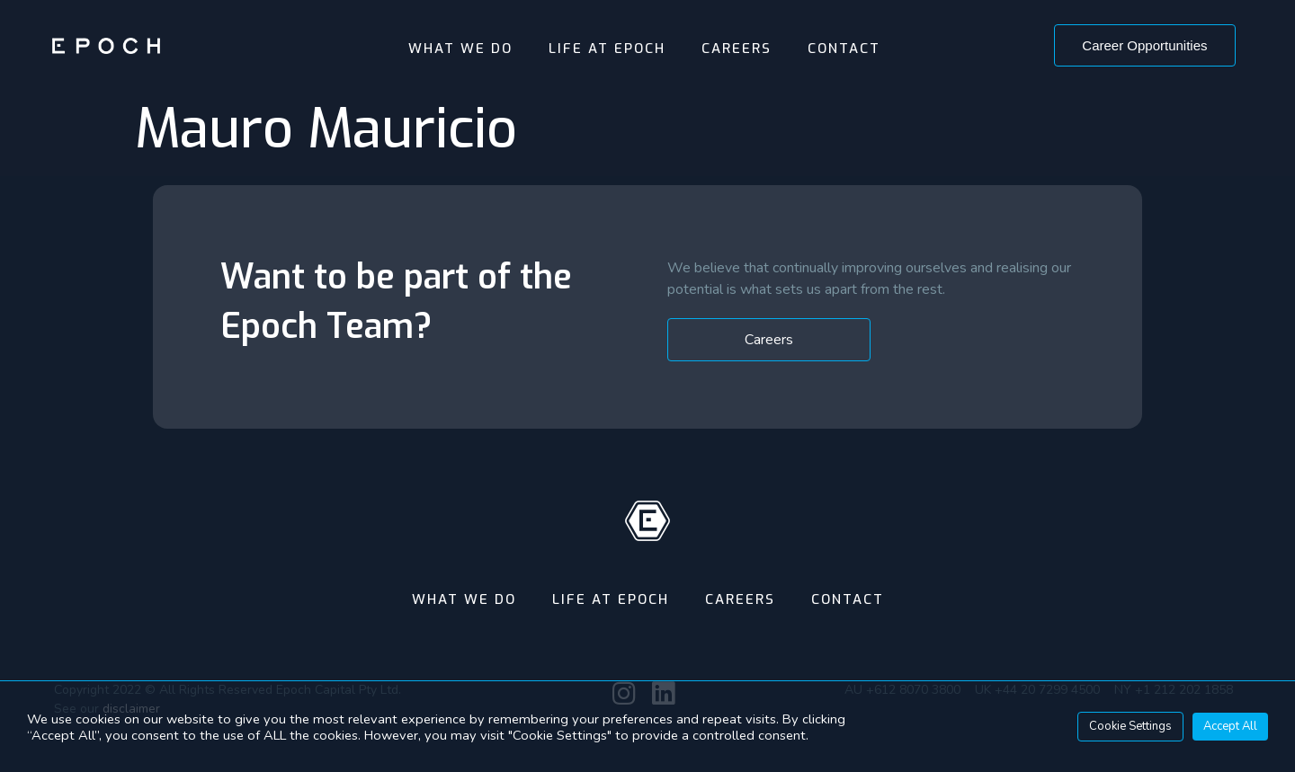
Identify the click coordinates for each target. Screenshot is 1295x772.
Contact (844, 49)
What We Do (460, 49)
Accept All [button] (1230, 726)
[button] (1144, 45)
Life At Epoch (607, 49)
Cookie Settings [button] (1130, 726)
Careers (736, 49)
